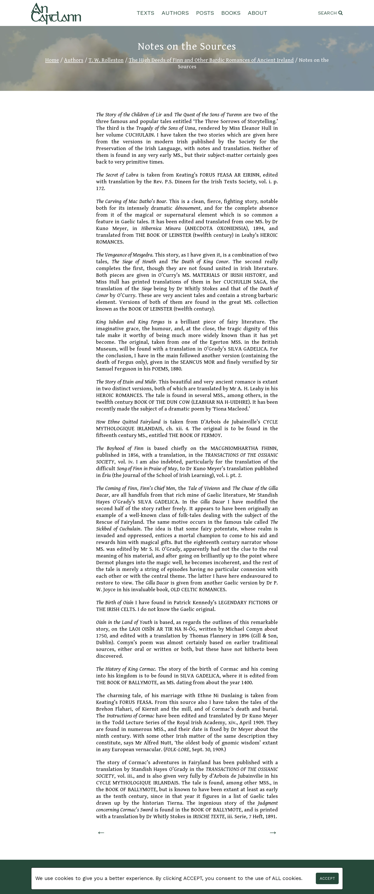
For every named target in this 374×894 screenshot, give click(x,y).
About (257, 13)
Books (231, 13)
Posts (205, 13)
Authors (175, 13)
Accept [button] (327, 878)
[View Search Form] (330, 13)
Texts (145, 13)
